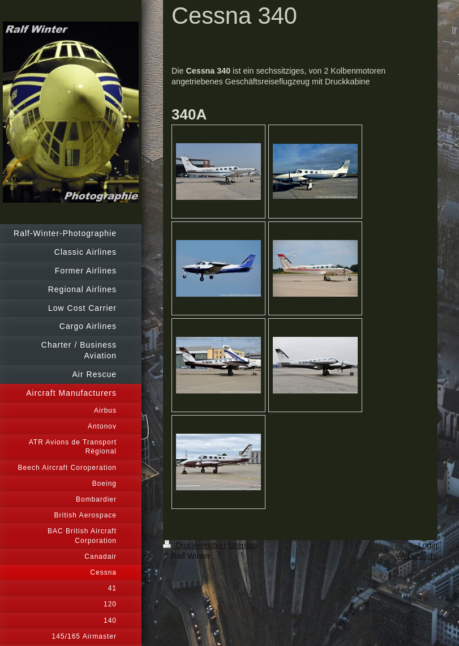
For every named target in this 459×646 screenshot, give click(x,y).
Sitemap (242, 545)
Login (427, 545)
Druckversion (193, 545)
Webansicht (416, 556)
